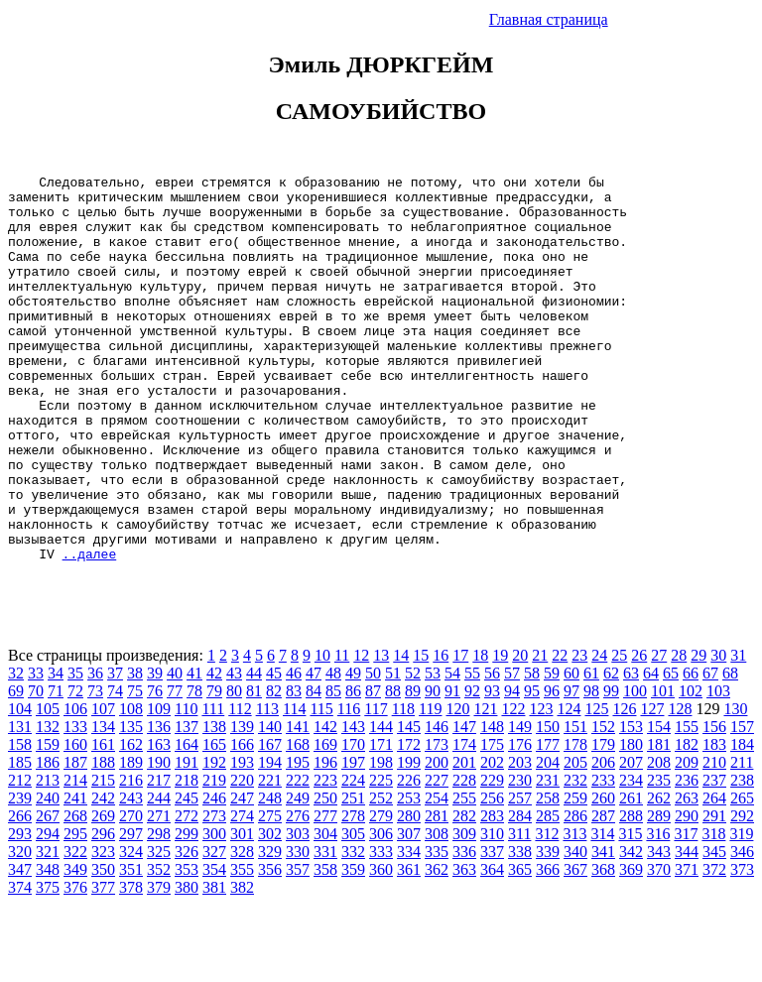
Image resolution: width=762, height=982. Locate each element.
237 (714, 857)
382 (242, 964)
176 (520, 821)
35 (75, 750)
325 (159, 929)
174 (464, 821)
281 (436, 893)
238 (742, 857)
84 (313, 768)
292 (742, 893)
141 (298, 804)
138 (214, 804)
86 (353, 768)
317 (686, 911)
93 (492, 768)
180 (631, 821)
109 (159, 786)
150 (548, 804)
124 (568, 786)
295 (75, 911)
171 (381, 821)
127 (652, 786)
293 (20, 911)
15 (421, 732)
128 (680, 786)
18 (480, 732)
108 (131, 786)
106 (75, 786)
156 (714, 804)
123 (541, 786)
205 (575, 839)
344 (686, 929)
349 (75, 946)
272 (186, 893)
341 (603, 929)
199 (409, 839)
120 (457, 786)
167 (270, 821)
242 (103, 875)
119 (430, 786)
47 (313, 750)
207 (631, 839)
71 (56, 768)
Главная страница (548, 19)
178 (575, 821)
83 (294, 768)
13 (381, 732)
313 (574, 911)
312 (547, 911)
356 (270, 946)
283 (492, 893)
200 (436, 839)
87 (373, 768)
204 (548, 839)
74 (115, 768)
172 (409, 821)
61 (591, 750)
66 (690, 750)
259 (575, 875)
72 (75, 768)
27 (659, 732)
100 (635, 768)
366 (548, 946)
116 (348, 786)
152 (603, 804)
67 (710, 750)
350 (103, 946)
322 (75, 929)
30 (718, 732)
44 (254, 750)
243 (131, 875)
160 (75, 821)
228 (464, 857)
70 (36, 768)
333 (381, 929)
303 (298, 911)
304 (325, 911)
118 (403, 786)
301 (242, 911)
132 (48, 804)
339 (548, 929)
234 (631, 857)
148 (492, 804)
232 (575, 857)
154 (659, 804)
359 (353, 946)
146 (436, 804)
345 (714, 929)
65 (671, 750)
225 (381, 857)
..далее (90, 631)
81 (254, 768)
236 (686, 857)
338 (520, 929)
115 (321, 786)
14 (401, 732)
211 (741, 839)
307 (409, 911)
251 (353, 875)
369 (631, 946)
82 (274, 768)
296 (103, 911)
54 (452, 750)
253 (409, 875)
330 (298, 929)
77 (175, 768)
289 (659, 893)
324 (131, 929)
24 (599, 732)
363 (464, 946)
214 (75, 857)
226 (409, 857)
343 (659, 929)
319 (741, 911)
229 (492, 857)
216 (131, 857)
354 (214, 946)
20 (520, 732)
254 (436, 875)
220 (242, 857)
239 (20, 875)
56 (492, 750)
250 (325, 875)
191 (186, 839)
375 (48, 964)
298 (159, 911)
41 (194, 750)
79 (214, 768)
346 (742, 929)
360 (381, 946)
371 (686, 946)
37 (115, 750)
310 (492, 911)
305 (353, 911)
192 (214, 839)
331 (325, 929)
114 (294, 786)
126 (624, 786)
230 (520, 857)
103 (718, 768)
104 (20, 786)
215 (103, 857)
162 (131, 821)
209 (686, 839)
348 (48, 946)
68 (730, 750)
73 (95, 768)
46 (294, 750)
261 (631, 875)
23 (579, 732)
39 (155, 750)
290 (686, 893)
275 (270, 893)
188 (103, 839)
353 (186, 946)
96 (552, 768)
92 (472, 768)
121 (485, 786)
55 (472, 750)
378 (131, 964)
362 (436, 946)
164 (186, 821)
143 (353, 804)
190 (159, 839)
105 (48, 786)
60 (571, 750)
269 (103, 893)
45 (274, 750)
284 (520, 893)
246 (214, 875)
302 (270, 911)
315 (630, 911)
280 (409, 893)
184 (742, 821)
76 (155, 768)
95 (532, 768)
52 (413, 750)
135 (131, 804)
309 (464, 911)
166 (242, 821)
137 (186, 804)
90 (433, 768)
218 (186, 857)
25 (619, 732)
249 (298, 875)
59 (552, 750)
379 (159, 964)
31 (738, 732)
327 (214, 929)
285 (548, 893)
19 (500, 732)
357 (298, 946)
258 (548, 875)
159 (48, 821)
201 (464, 839)
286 (575, 893)
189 (131, 839)
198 (381, 839)
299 (186, 911)
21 (540, 732)
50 (373, 750)
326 (186, 929)
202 (492, 839)
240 (48, 875)
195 (298, 839)
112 (239, 786)
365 (520, 946)
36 (95, 750)
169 (325, 821)
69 (16, 768)
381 (214, 964)
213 (48, 857)
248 (270, 875)
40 (175, 750)
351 (131, 946)
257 (520, 875)
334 (409, 929)
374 (20, 964)
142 (325, 804)
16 (440, 732)
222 (298, 857)
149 (520, 804)
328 (242, 929)
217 (159, 857)
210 (714, 839)
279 (381, 893)
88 (393, 768)
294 (48, 911)
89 (413, 768)
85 (333, 768)
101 (663, 768)
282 (464, 893)
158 (20, 821)
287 (603, 893)
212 (20, 857)
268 (75, 893)
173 (436, 821)
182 (686, 821)
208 (659, 839)
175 (492, 821)
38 (135, 750)
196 (325, 839)
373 (742, 946)
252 (381, 875)
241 (75, 875)
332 (353, 929)
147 (464, 804)
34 (56, 750)
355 (242, 946)
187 (75, 839)
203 (520, 839)
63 (631, 750)
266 (20, 893)
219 (214, 857)
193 (242, 839)
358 (325, 946)
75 (135, 768)
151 (575, 804)
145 (409, 804)
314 (602, 911)
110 (186, 786)
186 (48, 839)
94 (512, 768)
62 (611, 750)
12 (361, 732)
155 (686, 804)
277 (325, 893)
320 (20, 929)
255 (464, 875)
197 (353, 839)
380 (186, 964)
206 (603, 839)
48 (333, 750)
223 (325, 857)
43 (234, 750)
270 (131, 893)
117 (375, 786)
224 (353, 857)
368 (603, 946)
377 (103, 964)
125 (596, 786)
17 (460, 732)
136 (159, 804)
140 (270, 804)
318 (713, 911)
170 (353, 821)
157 (742, 804)
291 (714, 893)
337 (492, 929)
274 (242, 893)
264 (714, 875)
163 (159, 821)
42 (214, 750)
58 (532, 750)
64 (651, 750)
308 (436, 911)
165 (214, 821)
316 (658, 911)
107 (103, 786)
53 (433, 750)
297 (131, 911)
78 (194, 768)
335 (436, 929)
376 (75, 964)
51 (393, 750)
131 (20, 804)
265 (742, 875)
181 (659, 821)
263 (686, 875)
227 (436, 857)
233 (603, 857)
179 (603, 821)
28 (679, 732)
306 (381, 911)
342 (631, 929)
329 (270, 929)
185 (20, 839)
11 (341, 732)
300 (214, 911)
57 (512, 750)
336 (464, 929)
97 (571, 768)
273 (214, 893)
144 (381, 804)
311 (519, 911)
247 (242, 875)
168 (298, 821)
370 (659, 946)
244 (159, 875)
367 (575, 946)
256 (492, 875)
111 (212, 786)
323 (103, 929)
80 (234, 768)
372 (714, 946)
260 (603, 875)
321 (48, 929)
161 (103, 821)
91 (452, 768)
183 (714, 821)
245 (186, 875)
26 (639, 732)
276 (298, 893)
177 (548, 821)
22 (560, 732)
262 (659, 875)
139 (242, 804)
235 (659, 857)
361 (409, 946)
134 (103, 804)
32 (16, 750)
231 (548, 857)
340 (575, 929)
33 (36, 750)
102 (690, 768)
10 (322, 732)
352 (159, 946)
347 (20, 946)
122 (513, 786)
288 (631, 893)
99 (611, 768)
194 (270, 839)
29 (698, 732)
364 (492, 946)
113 (267, 786)
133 (75, 804)
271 (159, 893)
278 (353, 893)
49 (353, 750)
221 (270, 857)
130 (735, 786)
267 (48, 893)
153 (631, 804)
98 (591, 768)
